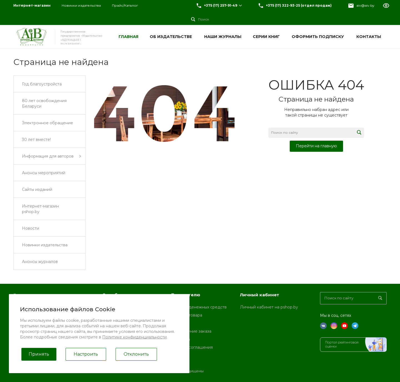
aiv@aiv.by (365, 5)
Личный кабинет (259, 294)
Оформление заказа (191, 331)
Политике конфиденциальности (134, 337)
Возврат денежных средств (199, 307)
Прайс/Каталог (125, 5)
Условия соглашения (192, 347)
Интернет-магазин (32, 5)
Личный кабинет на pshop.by (269, 307)
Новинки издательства (81, 5)
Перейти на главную (316, 145)
